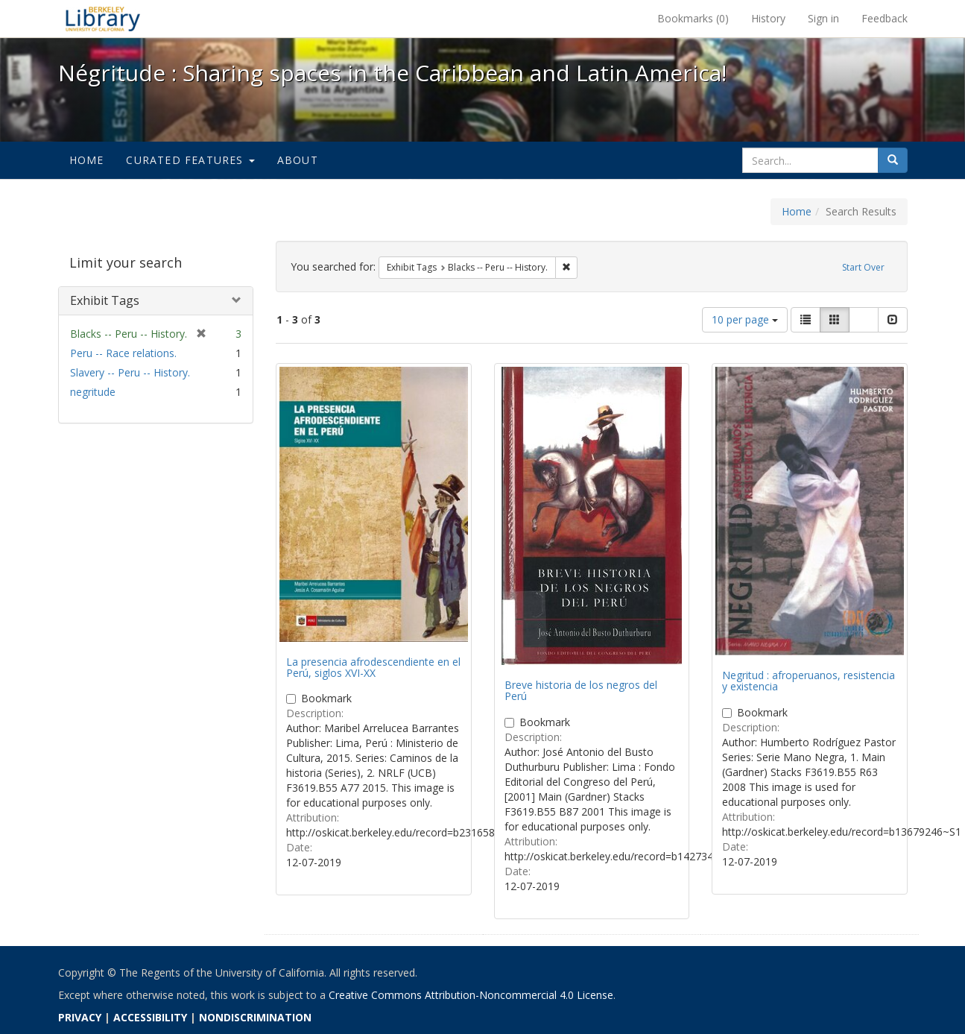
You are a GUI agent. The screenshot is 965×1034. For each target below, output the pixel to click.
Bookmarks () (693, 18)
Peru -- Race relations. (123, 353)
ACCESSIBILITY (150, 1017)
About (297, 160)
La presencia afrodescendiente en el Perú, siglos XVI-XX (373, 667)
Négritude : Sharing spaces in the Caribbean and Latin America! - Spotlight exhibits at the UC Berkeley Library (103, 18)
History (768, 18)
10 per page (745, 319)
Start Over (863, 267)
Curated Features (190, 160)
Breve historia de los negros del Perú (580, 690)
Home (86, 160)
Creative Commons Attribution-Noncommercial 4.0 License (471, 995)
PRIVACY (79, 1017)
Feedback (884, 18)
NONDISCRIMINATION (255, 1017)
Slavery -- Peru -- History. (130, 372)
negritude (93, 392)
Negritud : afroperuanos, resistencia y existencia (808, 680)
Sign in (823, 18)
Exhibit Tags (104, 300)
